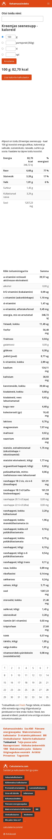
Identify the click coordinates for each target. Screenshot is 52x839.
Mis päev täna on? (13, 820)
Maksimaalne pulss (20, 748)
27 (40, 689)
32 (26, 697)
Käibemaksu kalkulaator (16, 782)
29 (4, 697)
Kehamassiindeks (19, 3)
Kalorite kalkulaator (34, 738)
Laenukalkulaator (37, 788)
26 (33, 689)
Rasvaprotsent (11, 745)
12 (33, 675)
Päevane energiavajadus (16, 804)
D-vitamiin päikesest (29, 735)
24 (19, 689)
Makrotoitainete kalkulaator (18, 809)
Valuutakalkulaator (14, 777)
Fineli (22, 705)
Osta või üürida (12, 793)
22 (4, 689)
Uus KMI (28, 728)
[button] (48, 3)
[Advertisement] (26, 110)
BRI (45, 735)
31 (19, 697)
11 (26, 675)
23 (12, 689)
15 (4, 682)
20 (40, 682)
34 (40, 697)
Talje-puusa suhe (27, 742)
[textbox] (22, 19)
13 (40, 675)
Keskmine (28, 814)
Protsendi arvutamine (15, 788)
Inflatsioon (28, 793)
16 (12, 682)
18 (26, 682)
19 (33, 682)
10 (19, 675)
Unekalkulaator (12, 738)
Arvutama (9, 61)
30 (12, 697)
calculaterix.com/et (13, 827)
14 (47, 675)
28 (47, 689)
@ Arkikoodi (9, 833)
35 (47, 697)
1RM (5, 748)
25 (26, 689)
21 (47, 682)
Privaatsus (9, 755)
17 (19, 682)
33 (33, 697)
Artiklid (36, 752)
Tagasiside (23, 755)
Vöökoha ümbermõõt (33, 745)
